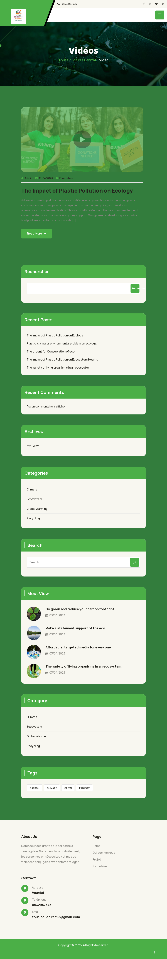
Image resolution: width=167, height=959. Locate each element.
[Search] (134, 562)
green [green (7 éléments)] (68, 788)
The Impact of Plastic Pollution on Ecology (77, 190)
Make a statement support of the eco (75, 628)
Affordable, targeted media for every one (78, 647)
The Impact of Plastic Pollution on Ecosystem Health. (62, 359)
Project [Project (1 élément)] (84, 788)
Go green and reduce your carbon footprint (79, 609)
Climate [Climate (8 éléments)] (52, 788)
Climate (32, 489)
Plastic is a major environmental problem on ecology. (62, 343)
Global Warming (37, 509)
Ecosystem (66, 178)
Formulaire (99, 866)
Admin (28, 178)
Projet (96, 859)
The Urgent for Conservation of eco (51, 351)
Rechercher (36, 271)
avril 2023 (33, 446)
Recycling (33, 518)
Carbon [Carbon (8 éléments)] (34, 788)
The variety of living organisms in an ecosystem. (59, 367)
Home (96, 846)
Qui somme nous (103, 853)
